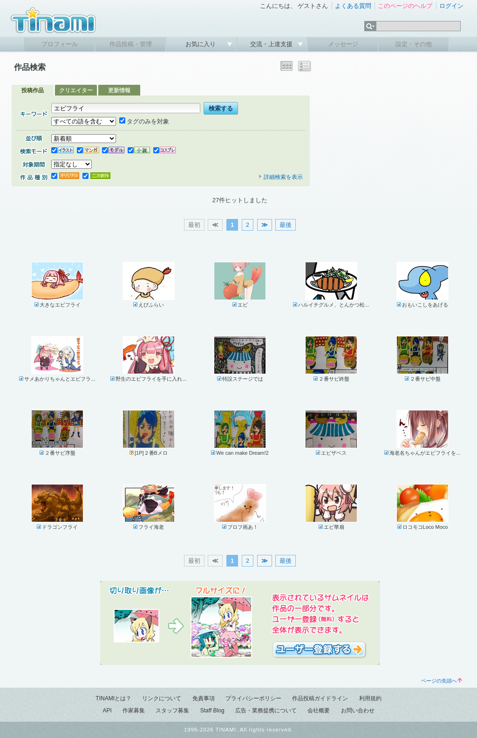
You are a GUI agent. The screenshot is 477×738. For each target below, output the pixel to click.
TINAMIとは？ (113, 698)
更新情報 (119, 90)
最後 (285, 224)
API (106, 710)
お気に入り (201, 44)
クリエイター (76, 90)
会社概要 (318, 710)
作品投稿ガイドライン (320, 698)
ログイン (451, 5)
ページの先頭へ (441, 680)
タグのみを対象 (144, 121)
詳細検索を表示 (280, 177)
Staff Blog (212, 710)
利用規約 (370, 698)
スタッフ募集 (172, 710)
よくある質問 (353, 5)
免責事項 (203, 698)
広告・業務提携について (266, 710)
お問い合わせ (358, 710)
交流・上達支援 (272, 44)
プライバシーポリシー (253, 698)
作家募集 (134, 710)
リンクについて (161, 698)
